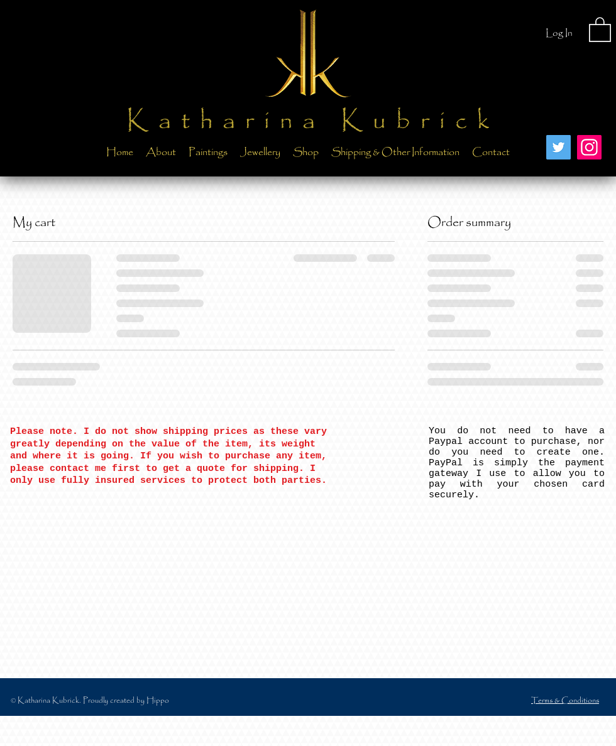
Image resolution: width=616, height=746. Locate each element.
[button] (600, 29)
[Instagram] (589, 147)
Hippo (157, 700)
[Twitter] (558, 147)
